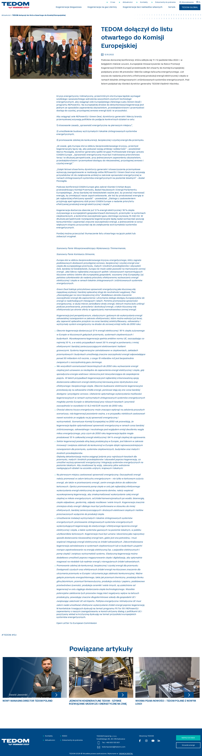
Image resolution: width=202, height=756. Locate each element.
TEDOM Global (190, 7)
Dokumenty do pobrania (165, 2)
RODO (64, 736)
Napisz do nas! (188, 738)
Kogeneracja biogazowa (69, 7)
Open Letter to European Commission (76, 623)
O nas (112, 2)
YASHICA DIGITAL (126, 754)
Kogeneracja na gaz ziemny (102, 7)
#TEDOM (6, 635)
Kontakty (144, 2)
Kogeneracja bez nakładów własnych (142, 7)
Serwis (171, 7)
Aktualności (128, 2)
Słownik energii (188, 745)
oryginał (71, 237)
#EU (14, 635)
